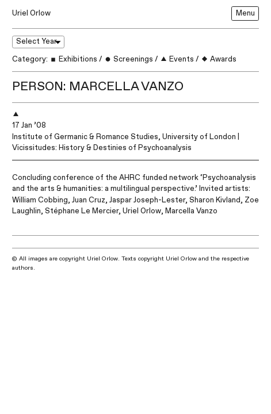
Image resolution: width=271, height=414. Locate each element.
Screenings (128, 59)
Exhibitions (73, 59)
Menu (245, 13)
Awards (218, 59)
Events (177, 59)
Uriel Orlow (31, 13)
